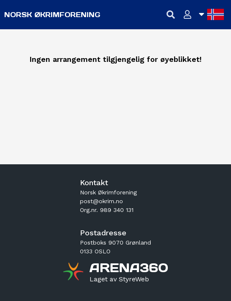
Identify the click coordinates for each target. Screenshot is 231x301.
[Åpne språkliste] (211, 14)
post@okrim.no (101, 201)
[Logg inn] (188, 15)
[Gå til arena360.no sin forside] (74, 272)
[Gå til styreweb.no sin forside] (119, 279)
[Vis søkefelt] (171, 15)
